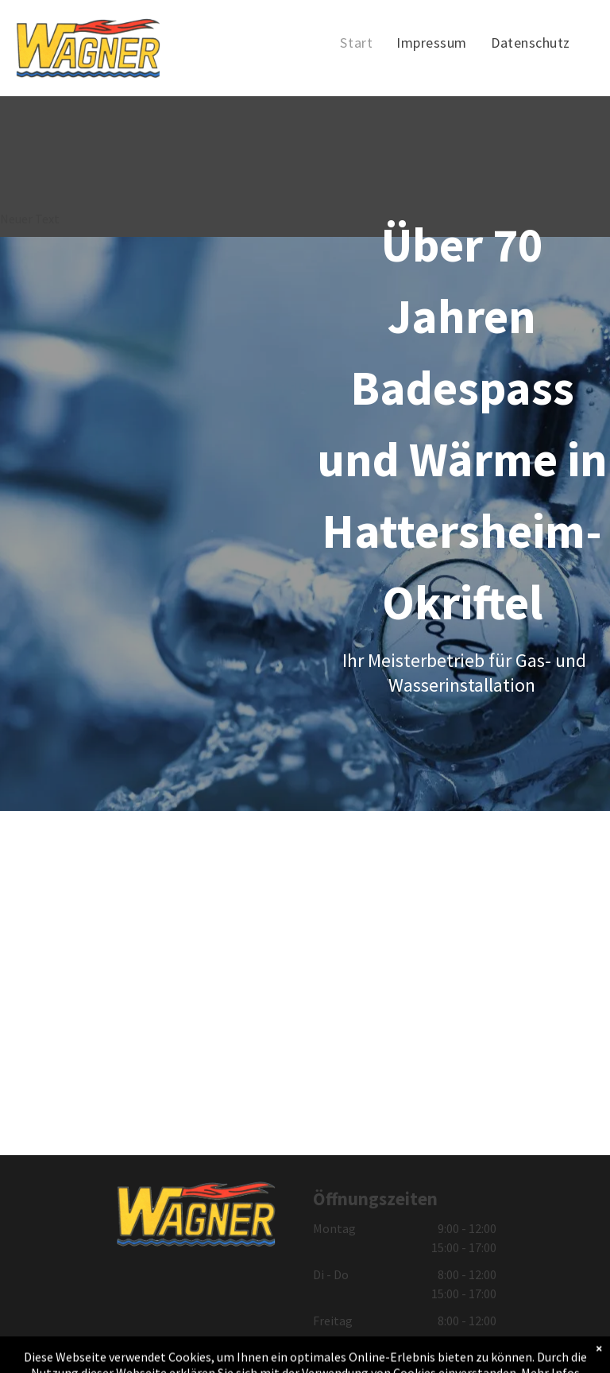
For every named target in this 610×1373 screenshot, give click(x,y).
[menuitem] (356, 42)
